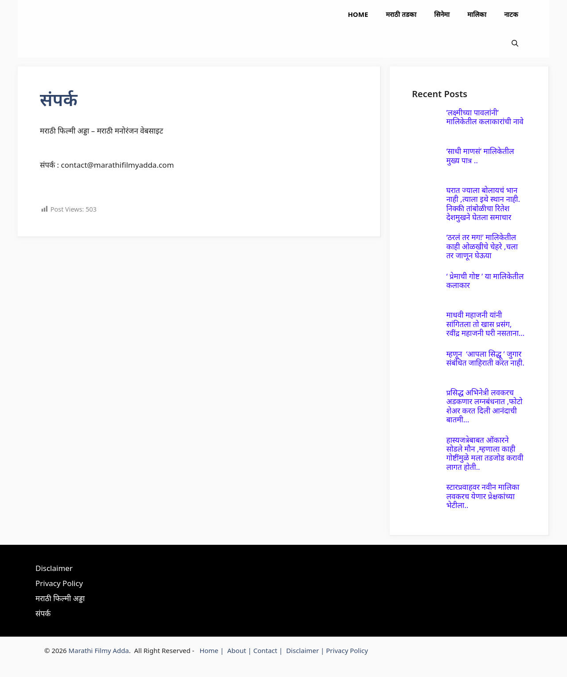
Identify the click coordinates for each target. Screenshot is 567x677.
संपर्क (42, 613)
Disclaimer (54, 568)
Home (358, 14)
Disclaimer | (306, 650)
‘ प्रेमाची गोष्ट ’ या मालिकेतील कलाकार (485, 280)
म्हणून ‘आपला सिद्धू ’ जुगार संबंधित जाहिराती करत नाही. (485, 358)
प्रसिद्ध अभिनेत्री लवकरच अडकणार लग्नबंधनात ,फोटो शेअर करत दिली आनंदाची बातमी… (484, 406)
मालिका (476, 14)
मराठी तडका (401, 14)
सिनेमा (442, 14)
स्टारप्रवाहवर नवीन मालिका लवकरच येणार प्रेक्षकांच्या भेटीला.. (482, 496)
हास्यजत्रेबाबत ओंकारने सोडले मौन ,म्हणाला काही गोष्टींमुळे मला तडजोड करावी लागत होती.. (484, 453)
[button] (515, 43)
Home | (213, 650)
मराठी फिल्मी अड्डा (60, 598)
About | (240, 650)
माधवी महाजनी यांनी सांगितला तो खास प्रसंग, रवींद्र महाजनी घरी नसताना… (485, 324)
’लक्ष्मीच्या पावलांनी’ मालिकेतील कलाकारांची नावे (484, 116)
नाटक (511, 14)
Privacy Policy (59, 583)
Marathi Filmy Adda (99, 650)
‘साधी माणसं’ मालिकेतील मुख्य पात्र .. (480, 155)
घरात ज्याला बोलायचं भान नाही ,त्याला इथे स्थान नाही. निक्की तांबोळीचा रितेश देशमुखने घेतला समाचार (483, 203)
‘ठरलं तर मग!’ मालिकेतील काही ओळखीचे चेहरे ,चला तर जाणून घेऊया (482, 246)
